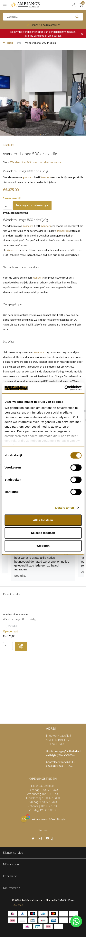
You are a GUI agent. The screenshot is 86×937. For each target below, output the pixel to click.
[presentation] (3, 92)
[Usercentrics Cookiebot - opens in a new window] (64, 387)
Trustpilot (8, 145)
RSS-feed (18, 904)
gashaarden (63, 230)
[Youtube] (47, 838)
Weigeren (43, 545)
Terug (8, 42)
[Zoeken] (43, 17)
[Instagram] (40, 838)
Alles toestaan (43, 520)
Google (61, 819)
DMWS (62, 900)
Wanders (46, 177)
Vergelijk (10, 626)
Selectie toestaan (43, 532)
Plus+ (71, 900)
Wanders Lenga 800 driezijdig (19, 619)
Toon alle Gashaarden (49, 162)
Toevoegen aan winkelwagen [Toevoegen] (32, 205)
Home (18, 42)
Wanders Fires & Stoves (23, 162)
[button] (40, 134)
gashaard (28, 177)
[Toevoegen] (21, 646)
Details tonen (64, 507)
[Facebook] (33, 838)
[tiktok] (53, 838)
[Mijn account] (73, 5)
